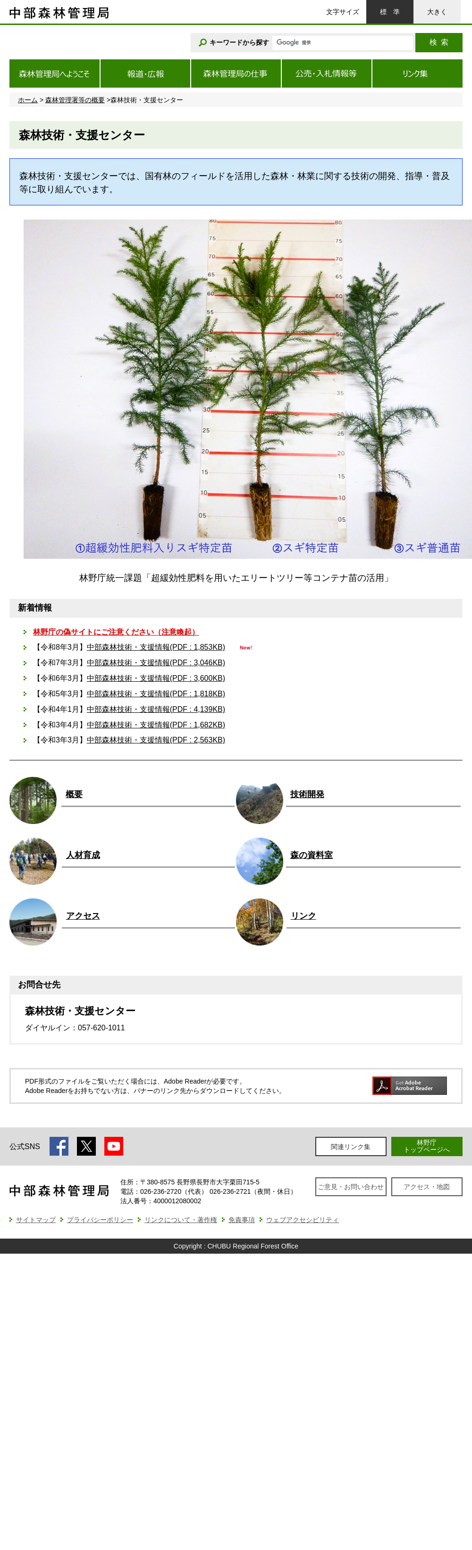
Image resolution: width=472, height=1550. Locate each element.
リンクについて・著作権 (180, 1220)
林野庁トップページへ (427, 1146)
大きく (437, 12)
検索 (439, 42)
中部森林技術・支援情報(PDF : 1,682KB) (156, 725)
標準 (390, 12)
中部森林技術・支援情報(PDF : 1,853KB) (156, 647)
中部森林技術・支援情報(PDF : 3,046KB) (156, 663)
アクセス (83, 916)
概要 (74, 794)
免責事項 (241, 1220)
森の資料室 (311, 855)
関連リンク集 (351, 1146)
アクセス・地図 (427, 1187)
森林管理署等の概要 (75, 100)
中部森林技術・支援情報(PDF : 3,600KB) (156, 678)
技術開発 (307, 794)
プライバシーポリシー (100, 1220)
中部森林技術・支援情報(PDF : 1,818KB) (156, 694)
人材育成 (83, 855)
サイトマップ (36, 1220)
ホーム (28, 100)
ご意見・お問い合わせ (351, 1187)
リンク (303, 916)
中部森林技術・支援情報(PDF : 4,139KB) (156, 709)
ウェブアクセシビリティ (302, 1220)
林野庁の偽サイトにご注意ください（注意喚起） (116, 632)
